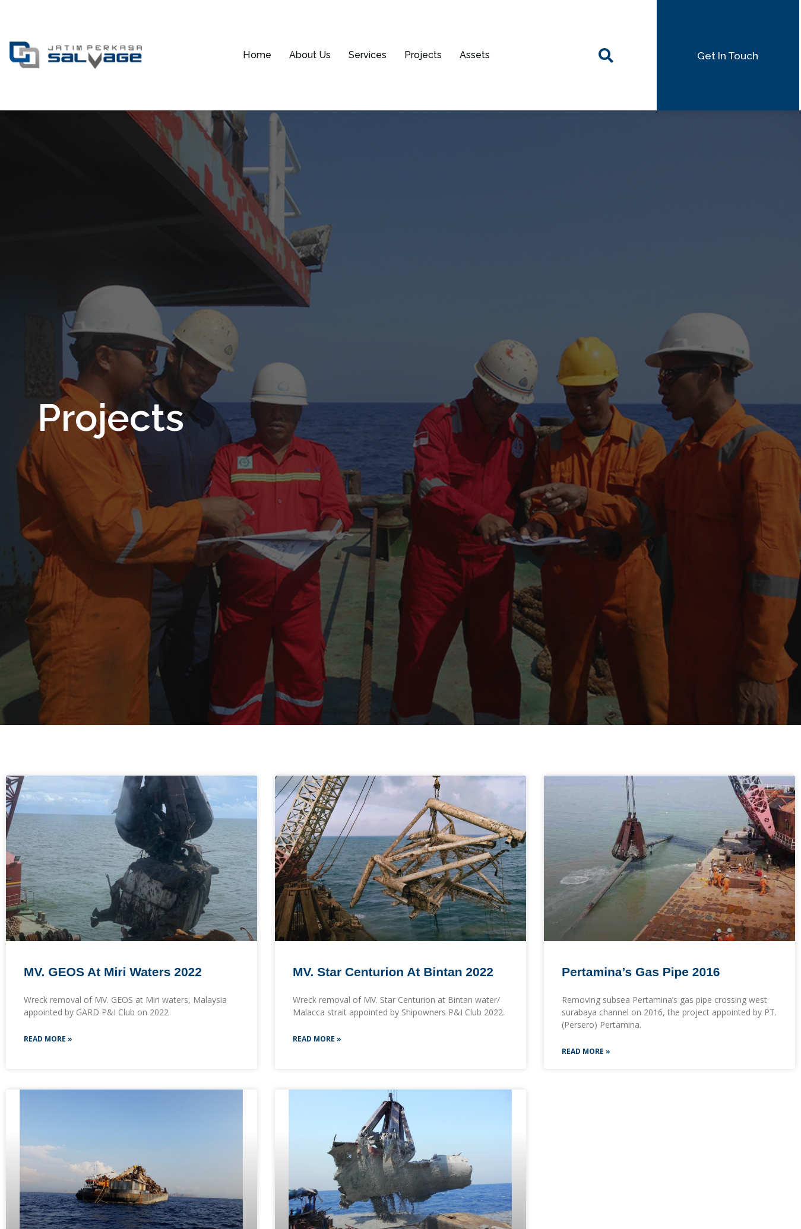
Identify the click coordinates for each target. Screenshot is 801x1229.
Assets (481, 55)
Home (249, 55)
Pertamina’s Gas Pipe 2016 (641, 972)
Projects (426, 55)
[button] (727, 55)
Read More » (48, 1041)
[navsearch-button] (606, 55)
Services (367, 55)
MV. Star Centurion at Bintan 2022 (393, 972)
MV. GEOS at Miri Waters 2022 (113, 972)
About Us (305, 55)
